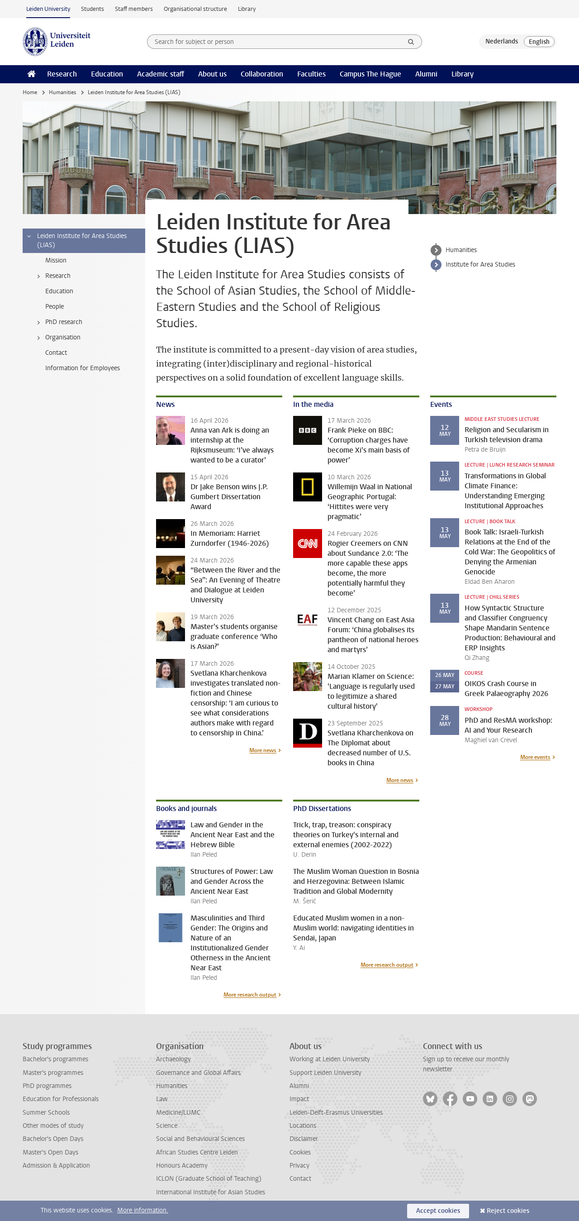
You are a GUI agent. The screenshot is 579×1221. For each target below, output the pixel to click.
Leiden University (48, 9)
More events (535, 757)
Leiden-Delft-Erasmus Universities (336, 1112)
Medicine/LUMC (178, 1112)
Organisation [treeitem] (57, 337)
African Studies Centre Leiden (197, 1152)
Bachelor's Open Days (53, 1139)
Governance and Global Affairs (198, 1072)
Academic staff (160, 74)
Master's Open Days (50, 1152)
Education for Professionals (61, 1099)
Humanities (62, 92)
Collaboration (262, 74)
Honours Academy (182, 1165)
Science (166, 1125)
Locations (303, 1125)
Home (30, 92)
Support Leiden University (325, 1072)
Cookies (300, 1152)
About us (212, 74)
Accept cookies (438, 1211)
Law (162, 1099)
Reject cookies (508, 1211)
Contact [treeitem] (56, 352)
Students (92, 9)
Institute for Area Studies (480, 264)
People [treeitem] (54, 306)
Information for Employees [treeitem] (82, 368)
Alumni (426, 74)
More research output (249, 994)
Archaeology (173, 1059)
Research (62, 74)
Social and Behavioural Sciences (200, 1139)
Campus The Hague (370, 74)
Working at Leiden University (330, 1059)
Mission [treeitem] (55, 260)
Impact (299, 1099)
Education (107, 74)
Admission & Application (56, 1165)
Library (247, 9)
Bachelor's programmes (55, 1059)
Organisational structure (195, 9)
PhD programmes (47, 1086)
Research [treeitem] (52, 276)
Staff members (134, 9)
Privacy (299, 1165)
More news (262, 750)
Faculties (311, 74)
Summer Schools (46, 1112)
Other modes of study (53, 1125)
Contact (300, 1178)
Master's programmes (53, 1072)
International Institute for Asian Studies (210, 1192)
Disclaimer (304, 1139)
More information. (142, 1210)
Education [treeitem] (59, 291)
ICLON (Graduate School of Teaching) (208, 1178)
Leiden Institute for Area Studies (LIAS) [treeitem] (76, 240)
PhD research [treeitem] (58, 322)
